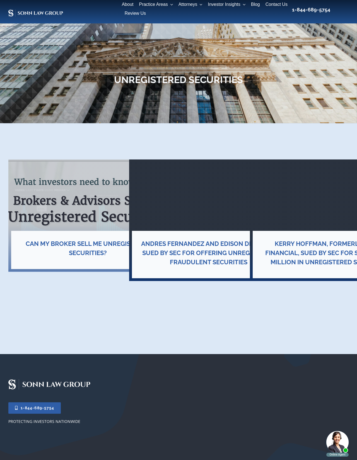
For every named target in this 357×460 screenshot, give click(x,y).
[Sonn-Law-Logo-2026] (50, 381)
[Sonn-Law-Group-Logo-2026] (36, 11)
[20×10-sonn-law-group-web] (68, 13)
